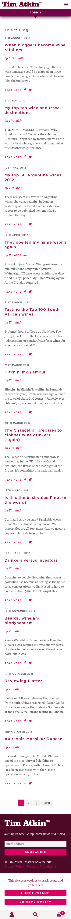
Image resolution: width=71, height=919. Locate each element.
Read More (13, 90)
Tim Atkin (15, 120)
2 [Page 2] (29, 802)
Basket (56, 913)
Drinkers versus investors (31, 560)
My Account (12, 914)
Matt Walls (16, 58)
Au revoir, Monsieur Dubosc (33, 739)
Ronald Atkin (18, 255)
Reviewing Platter (23, 681)
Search (35, 914)
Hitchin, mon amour (25, 372)
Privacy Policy (35, 902)
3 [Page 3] (36, 802)
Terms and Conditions (42, 866)
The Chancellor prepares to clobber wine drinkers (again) (33, 435)
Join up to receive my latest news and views (35, 834)
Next (47, 802)
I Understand (35, 893)
